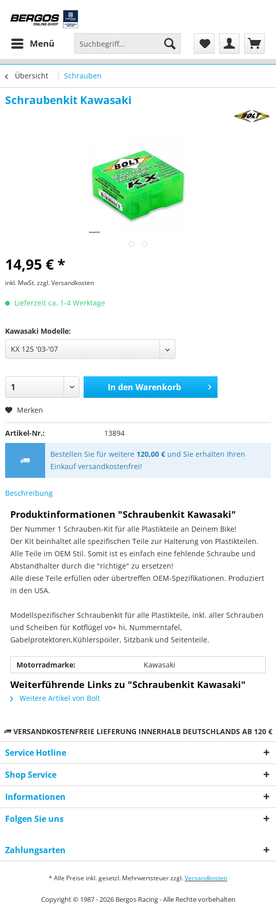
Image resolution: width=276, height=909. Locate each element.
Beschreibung (29, 493)
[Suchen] (170, 43)
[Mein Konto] (229, 43)
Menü (32, 42)
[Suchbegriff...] (127, 43)
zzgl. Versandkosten (65, 282)
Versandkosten (206, 878)
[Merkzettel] (204, 43)
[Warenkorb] (254, 43)
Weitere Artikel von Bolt (55, 698)
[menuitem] (32, 43)
